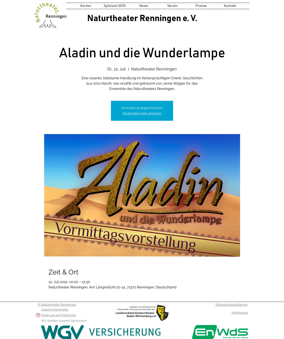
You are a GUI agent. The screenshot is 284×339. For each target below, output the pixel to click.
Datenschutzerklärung (232, 304)
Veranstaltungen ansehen (142, 113)
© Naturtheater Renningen (57, 304)
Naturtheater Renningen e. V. (142, 18)
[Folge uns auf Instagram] (38, 315)
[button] (114, 6)
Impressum (240, 312)
